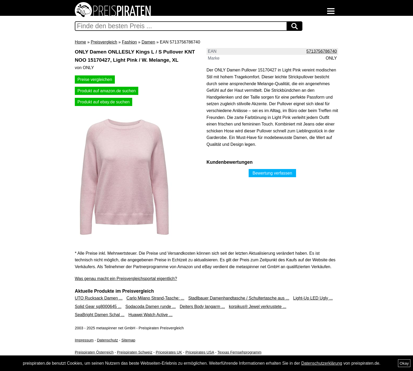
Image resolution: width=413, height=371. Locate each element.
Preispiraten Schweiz (134, 352)
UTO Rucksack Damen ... (98, 298)
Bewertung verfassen (272, 173)
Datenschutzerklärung (321, 363)
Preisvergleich (104, 42)
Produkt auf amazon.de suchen (106, 91)
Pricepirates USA (199, 352)
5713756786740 (321, 51)
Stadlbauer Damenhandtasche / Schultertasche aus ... (238, 298)
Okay (404, 363)
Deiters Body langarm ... (202, 306)
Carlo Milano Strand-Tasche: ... (155, 298)
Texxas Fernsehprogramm (239, 352)
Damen (148, 42)
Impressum (84, 340)
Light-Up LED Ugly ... (313, 298)
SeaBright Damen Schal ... (100, 314)
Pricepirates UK (169, 352)
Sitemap (128, 340)
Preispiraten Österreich (94, 352)
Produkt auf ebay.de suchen (103, 102)
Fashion (129, 42)
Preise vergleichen (94, 79)
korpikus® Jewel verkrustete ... (257, 306)
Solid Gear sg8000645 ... (98, 306)
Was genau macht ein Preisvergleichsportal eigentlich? (126, 278)
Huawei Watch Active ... (151, 314)
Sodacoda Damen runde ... (150, 306)
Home (80, 42)
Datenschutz (107, 340)
